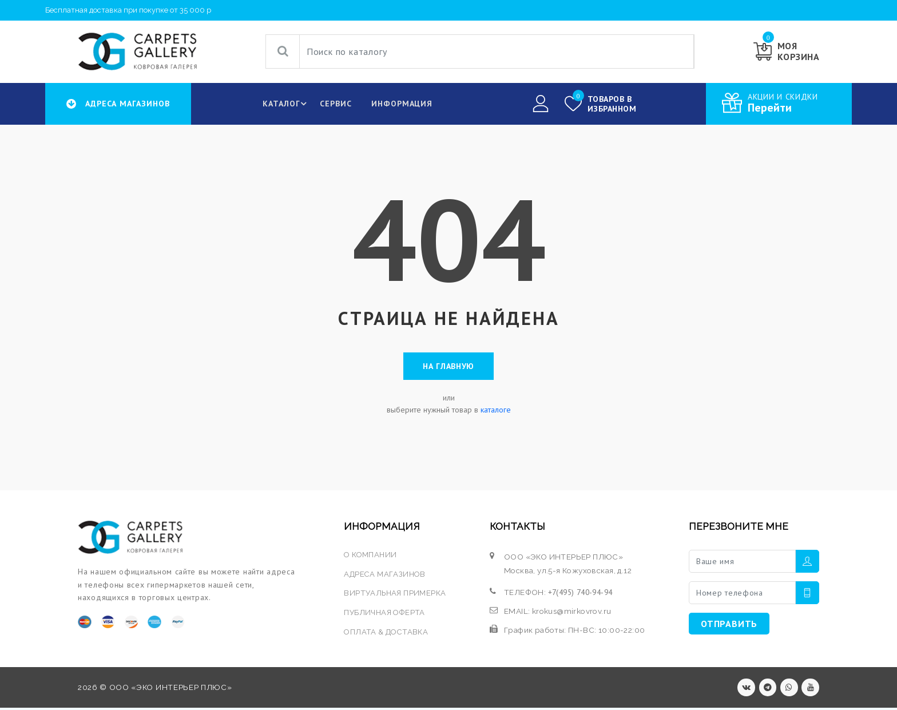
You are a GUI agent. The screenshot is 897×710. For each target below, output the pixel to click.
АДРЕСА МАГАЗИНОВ (385, 575)
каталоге (496, 412)
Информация (401, 103)
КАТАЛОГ (285, 103)
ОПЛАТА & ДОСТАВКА (386, 632)
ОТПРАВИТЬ (729, 626)
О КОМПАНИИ (370, 556)
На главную (448, 367)
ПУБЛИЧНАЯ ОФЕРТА (385, 613)
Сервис (334, 103)
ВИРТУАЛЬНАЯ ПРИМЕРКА (395, 594)
